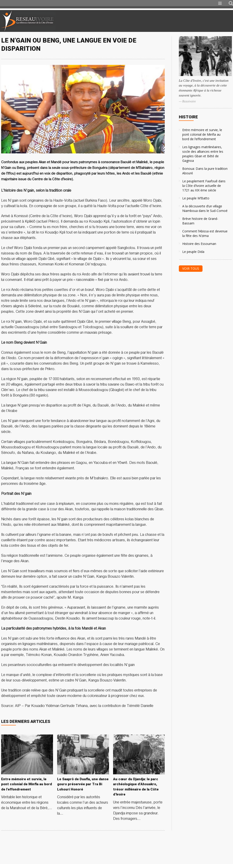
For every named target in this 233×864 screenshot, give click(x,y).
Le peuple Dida (193, 251)
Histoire (188, 116)
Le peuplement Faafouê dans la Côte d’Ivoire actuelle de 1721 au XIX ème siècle (203, 185)
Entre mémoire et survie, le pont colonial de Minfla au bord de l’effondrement (202, 134)
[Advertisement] (179, 21)
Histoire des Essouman (199, 243)
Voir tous (190, 268)
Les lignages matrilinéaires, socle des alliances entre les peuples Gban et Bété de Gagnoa (202, 154)
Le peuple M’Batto (195, 198)
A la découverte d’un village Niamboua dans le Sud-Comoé (205, 208)
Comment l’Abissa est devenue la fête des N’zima (205, 233)
